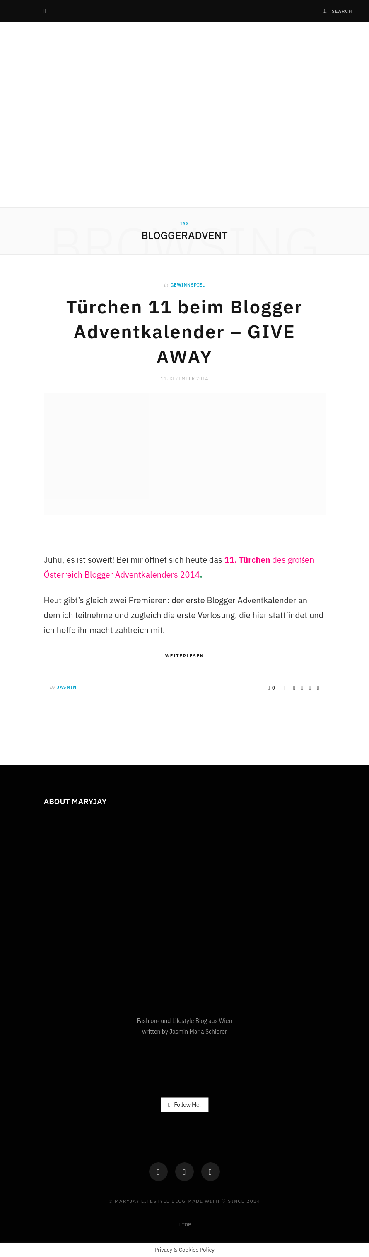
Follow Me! (184, 1104)
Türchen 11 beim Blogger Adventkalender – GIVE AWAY (184, 331)
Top (184, 1224)
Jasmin (67, 687)
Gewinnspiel (187, 285)
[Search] (325, 11)
